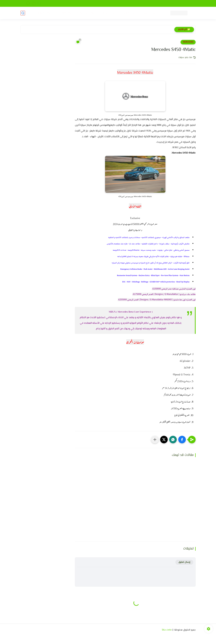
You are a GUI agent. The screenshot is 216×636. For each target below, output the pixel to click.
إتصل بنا (141, 3)
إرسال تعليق (184, 562)
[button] (182, 439)
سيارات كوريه (130, 13)
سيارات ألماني (66, 13)
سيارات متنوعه (45, 13)
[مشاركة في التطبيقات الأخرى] (155, 439)
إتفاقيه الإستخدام (167, 3)
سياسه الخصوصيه (186, 3)
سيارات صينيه (150, 13)
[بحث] (23, 13)
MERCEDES (188, 42)
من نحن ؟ (153, 3)
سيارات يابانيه (109, 13)
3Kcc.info (166, 630)
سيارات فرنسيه (88, 13)
